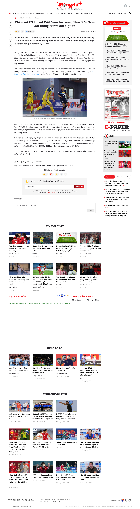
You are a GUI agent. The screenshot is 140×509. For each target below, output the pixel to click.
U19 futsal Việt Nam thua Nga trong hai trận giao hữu (19, 415)
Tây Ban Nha (40, 13)
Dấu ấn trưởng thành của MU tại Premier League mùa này (19, 247)
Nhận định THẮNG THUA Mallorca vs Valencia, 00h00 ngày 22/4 (117, 59)
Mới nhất (112, 13)
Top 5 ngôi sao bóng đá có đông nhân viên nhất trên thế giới (65, 278)
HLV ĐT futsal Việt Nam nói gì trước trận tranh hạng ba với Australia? (66, 415)
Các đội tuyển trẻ (38, 286)
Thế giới (63, 13)
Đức (47, 13)
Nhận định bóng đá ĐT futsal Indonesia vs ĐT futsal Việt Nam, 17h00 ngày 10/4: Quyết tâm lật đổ (19, 479)
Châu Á (21, 18)
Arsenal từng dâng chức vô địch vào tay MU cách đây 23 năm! (110, 153)
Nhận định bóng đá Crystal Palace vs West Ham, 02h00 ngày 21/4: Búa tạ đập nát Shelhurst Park (117, 191)
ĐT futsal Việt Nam (26, 166)
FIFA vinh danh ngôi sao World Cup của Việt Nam (43, 475)
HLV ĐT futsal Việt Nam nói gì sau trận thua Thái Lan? (90, 476)
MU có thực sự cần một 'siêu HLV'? (65, 368)
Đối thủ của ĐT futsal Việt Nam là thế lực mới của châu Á (65, 476)
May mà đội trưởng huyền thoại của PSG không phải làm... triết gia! (110, 164)
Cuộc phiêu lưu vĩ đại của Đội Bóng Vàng (111, 142)
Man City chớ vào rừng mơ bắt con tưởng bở (19, 368)
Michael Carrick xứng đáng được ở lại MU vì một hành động (89, 278)
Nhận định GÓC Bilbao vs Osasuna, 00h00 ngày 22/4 (116, 45)
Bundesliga (68, 302)
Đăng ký (79, 186)
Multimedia (88, 13)
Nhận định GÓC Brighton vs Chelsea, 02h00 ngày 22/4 (116, 67)
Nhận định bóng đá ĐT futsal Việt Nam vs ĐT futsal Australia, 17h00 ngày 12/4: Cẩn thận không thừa (18, 446)
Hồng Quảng (21, 162)
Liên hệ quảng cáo (26, 505)
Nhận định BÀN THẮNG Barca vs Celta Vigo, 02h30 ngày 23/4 (66, 247)
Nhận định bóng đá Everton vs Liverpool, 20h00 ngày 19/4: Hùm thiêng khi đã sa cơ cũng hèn (117, 213)
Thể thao (71, 13)
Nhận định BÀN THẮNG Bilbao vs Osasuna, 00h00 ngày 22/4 (117, 52)
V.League (12, 302)
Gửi (91, 210)
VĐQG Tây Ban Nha (86, 253)
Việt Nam (16, 13)
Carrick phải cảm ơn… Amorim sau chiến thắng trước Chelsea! (43, 369)
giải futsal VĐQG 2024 (65, 166)
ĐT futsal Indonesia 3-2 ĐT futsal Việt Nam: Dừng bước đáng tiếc (42, 444)
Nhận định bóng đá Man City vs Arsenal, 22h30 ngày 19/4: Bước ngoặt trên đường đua (116, 183)
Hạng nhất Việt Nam (34, 302)
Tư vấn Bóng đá (61, 253)
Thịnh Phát (51, 166)
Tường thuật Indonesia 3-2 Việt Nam (66, 443)
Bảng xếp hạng (82, 295)
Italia (57, 13)
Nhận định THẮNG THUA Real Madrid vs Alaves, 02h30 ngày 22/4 (117, 80)
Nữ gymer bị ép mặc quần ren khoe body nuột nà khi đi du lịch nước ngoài (19, 280)
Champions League (27, 13)
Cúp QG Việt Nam (21, 302)
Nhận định (79, 13)
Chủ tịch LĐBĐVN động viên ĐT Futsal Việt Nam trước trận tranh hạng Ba (43, 415)
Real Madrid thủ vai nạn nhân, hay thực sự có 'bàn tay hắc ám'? (90, 247)
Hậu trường (13, 286)
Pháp (52, 13)
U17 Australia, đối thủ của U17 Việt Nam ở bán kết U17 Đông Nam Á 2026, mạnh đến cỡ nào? (43, 280)
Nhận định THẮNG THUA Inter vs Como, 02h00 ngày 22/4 (117, 73)
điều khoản (51, 192)
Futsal (37, 18)
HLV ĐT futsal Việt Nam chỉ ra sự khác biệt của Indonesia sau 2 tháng (89, 444)
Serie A (61, 302)
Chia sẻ (31, 31)
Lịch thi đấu (17, 295)
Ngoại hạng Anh (14, 253)
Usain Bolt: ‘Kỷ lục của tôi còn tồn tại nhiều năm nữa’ (43, 247)
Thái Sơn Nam (40, 166)
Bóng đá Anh (122, 13)
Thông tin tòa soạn (13, 505)
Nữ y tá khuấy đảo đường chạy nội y (118, 206)
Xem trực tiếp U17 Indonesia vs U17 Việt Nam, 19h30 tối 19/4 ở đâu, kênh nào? (89, 370)
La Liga (56, 302)
